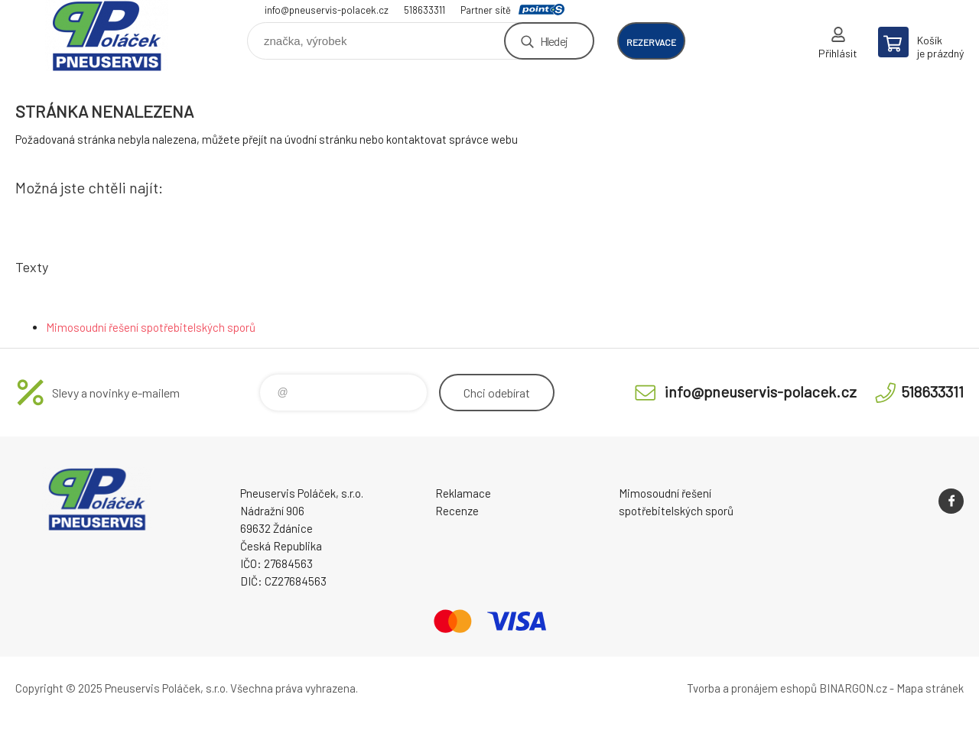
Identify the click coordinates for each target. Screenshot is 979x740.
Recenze (457, 511)
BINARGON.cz (853, 688)
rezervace (651, 42)
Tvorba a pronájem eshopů (752, 688)
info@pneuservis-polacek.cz (327, 10)
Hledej (554, 41)
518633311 (424, 10)
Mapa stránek (930, 688)
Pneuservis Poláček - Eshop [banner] (107, 35)
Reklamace (463, 493)
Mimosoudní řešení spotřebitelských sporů (150, 327)
